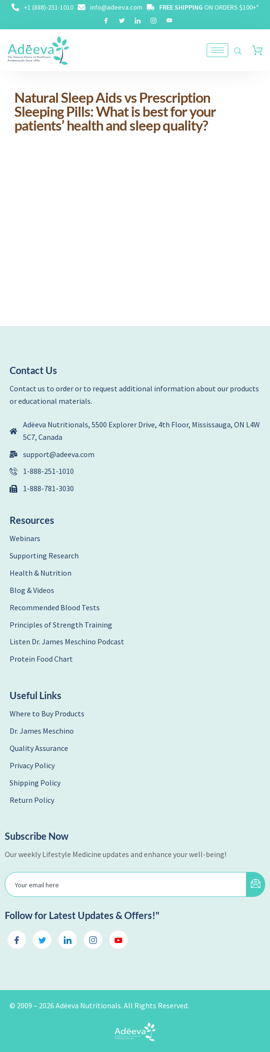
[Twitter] (122, 20)
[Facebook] (106, 20)
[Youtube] (169, 20)
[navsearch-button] (238, 51)
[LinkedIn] (137, 20)
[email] (126, 884)
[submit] (255, 884)
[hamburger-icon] (217, 50)
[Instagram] (153, 20)
